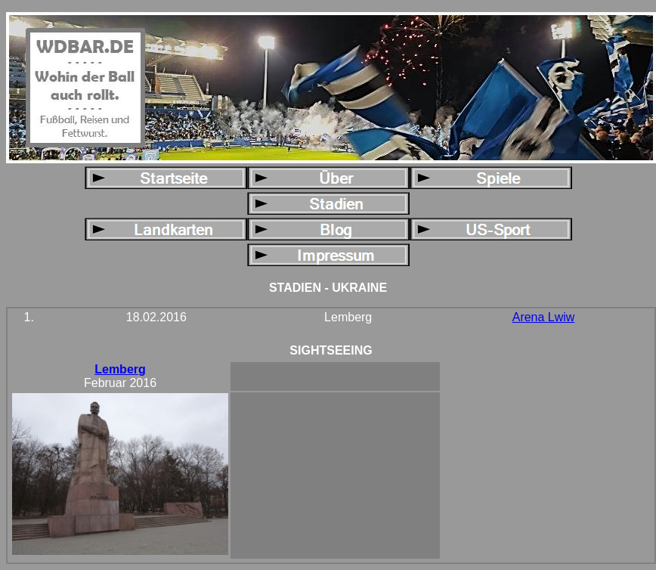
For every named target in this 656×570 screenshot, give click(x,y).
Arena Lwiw (543, 317)
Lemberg (120, 369)
